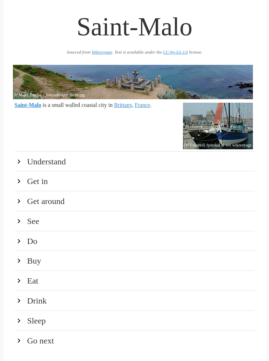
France (142, 105)
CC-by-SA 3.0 (175, 52)
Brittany (123, 105)
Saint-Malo (28, 105)
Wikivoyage (102, 52)
